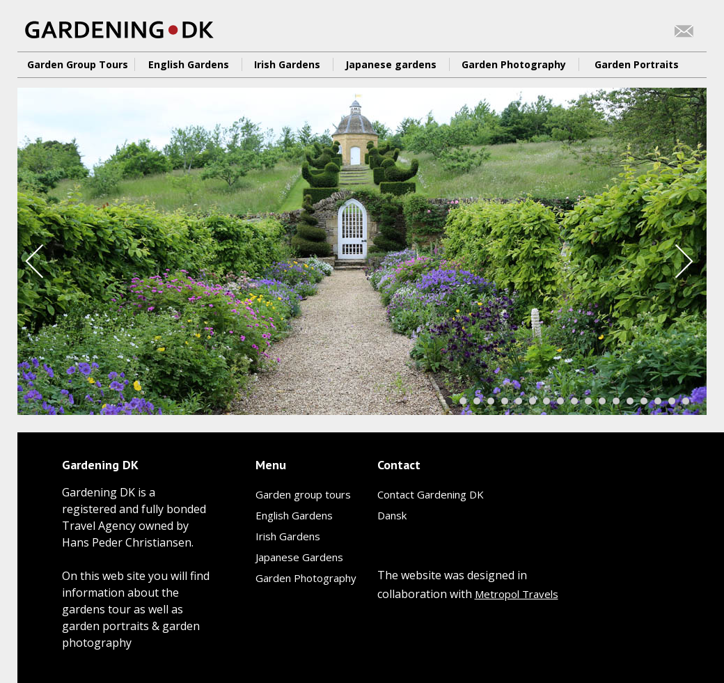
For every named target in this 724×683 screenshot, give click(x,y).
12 (602, 401)
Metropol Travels (516, 594)
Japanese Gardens (299, 557)
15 (643, 401)
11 (588, 401)
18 (685, 401)
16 (657, 401)
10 (574, 401)
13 (616, 401)
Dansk (392, 515)
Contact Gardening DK (430, 494)
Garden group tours (303, 494)
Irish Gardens (287, 64)
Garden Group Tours (77, 64)
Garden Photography (514, 64)
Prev (36, 261)
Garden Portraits (637, 64)
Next (686, 261)
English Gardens (188, 64)
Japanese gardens (390, 64)
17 (671, 401)
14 (630, 401)
